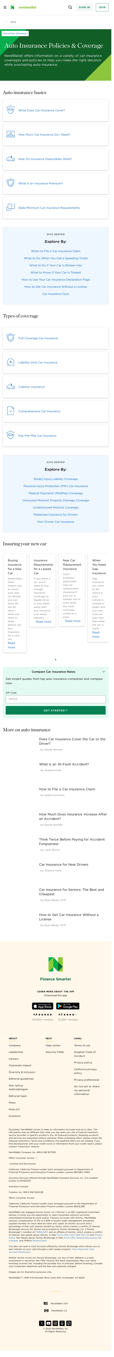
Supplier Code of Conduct (85, 1054)
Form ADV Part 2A (79, 1235)
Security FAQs (55, 1052)
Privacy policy (83, 1062)
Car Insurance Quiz (55, 294)
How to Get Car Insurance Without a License (55, 286)
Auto (11, 22)
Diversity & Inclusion (22, 1072)
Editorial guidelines (21, 1078)
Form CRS (62, 1235)
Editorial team (18, 1096)
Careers (14, 1058)
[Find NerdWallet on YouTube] (48, 1325)
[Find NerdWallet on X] (41, 1325)
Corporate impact (20, 1065)
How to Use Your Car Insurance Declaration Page (56, 279)
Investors (15, 1116)
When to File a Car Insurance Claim (55, 251)
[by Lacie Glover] (52, 850)
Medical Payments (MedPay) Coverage (56, 493)
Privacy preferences (87, 1079)
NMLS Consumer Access (21, 1158)
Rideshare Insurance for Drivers (56, 514)
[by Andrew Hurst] (52, 770)
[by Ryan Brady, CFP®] (55, 900)
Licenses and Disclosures (22, 1163)
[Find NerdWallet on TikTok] (69, 1325)
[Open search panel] (70, 7)
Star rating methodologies (18, 1087)
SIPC (45, 1232)
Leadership (16, 1052)
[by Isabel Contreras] (54, 795)
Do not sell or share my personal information (86, 1090)
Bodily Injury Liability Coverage (56, 479)
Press (12, 1102)
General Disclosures (86, 1237)
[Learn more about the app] (55, 991)
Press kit (14, 1109)
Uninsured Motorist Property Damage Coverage (55, 500)
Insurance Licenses (18, 1186)
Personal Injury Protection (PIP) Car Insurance (56, 486)
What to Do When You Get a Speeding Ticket (56, 258)
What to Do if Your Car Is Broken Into (55, 265)
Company (15, 1045)
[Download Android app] (67, 1006)
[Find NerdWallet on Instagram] (55, 1325)
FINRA (38, 1232)
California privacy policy (85, 1071)
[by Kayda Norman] (53, 749)
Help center (53, 1045)
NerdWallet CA (55, 1311)
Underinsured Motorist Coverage (55, 507)
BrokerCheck (40, 1240)
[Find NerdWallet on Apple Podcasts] (62, 1325)
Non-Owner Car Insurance (55, 521)
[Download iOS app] (42, 1006)
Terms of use (82, 1045)
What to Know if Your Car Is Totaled (56, 272)
